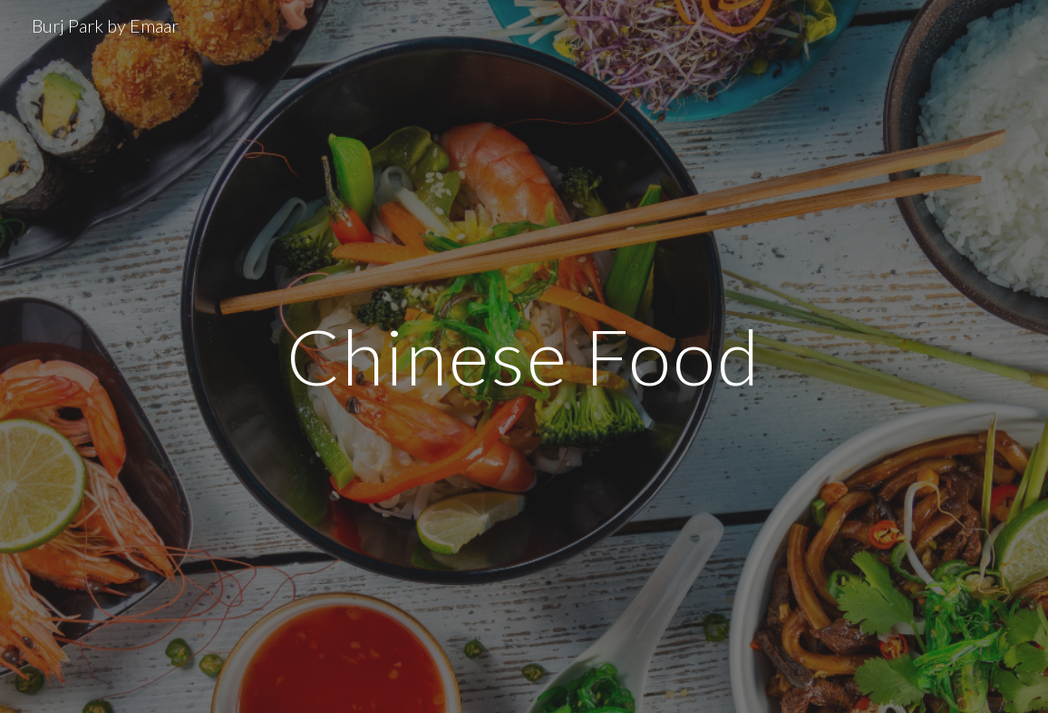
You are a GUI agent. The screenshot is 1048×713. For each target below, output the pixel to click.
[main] (524, 356)
